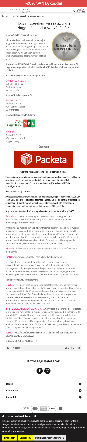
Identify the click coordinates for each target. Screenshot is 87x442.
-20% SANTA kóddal (43, 3)
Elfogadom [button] (9, 438)
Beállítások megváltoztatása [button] (49, 438)
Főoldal (5, 16)
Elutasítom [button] (25, 438)
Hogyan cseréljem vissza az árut (28, 16)
